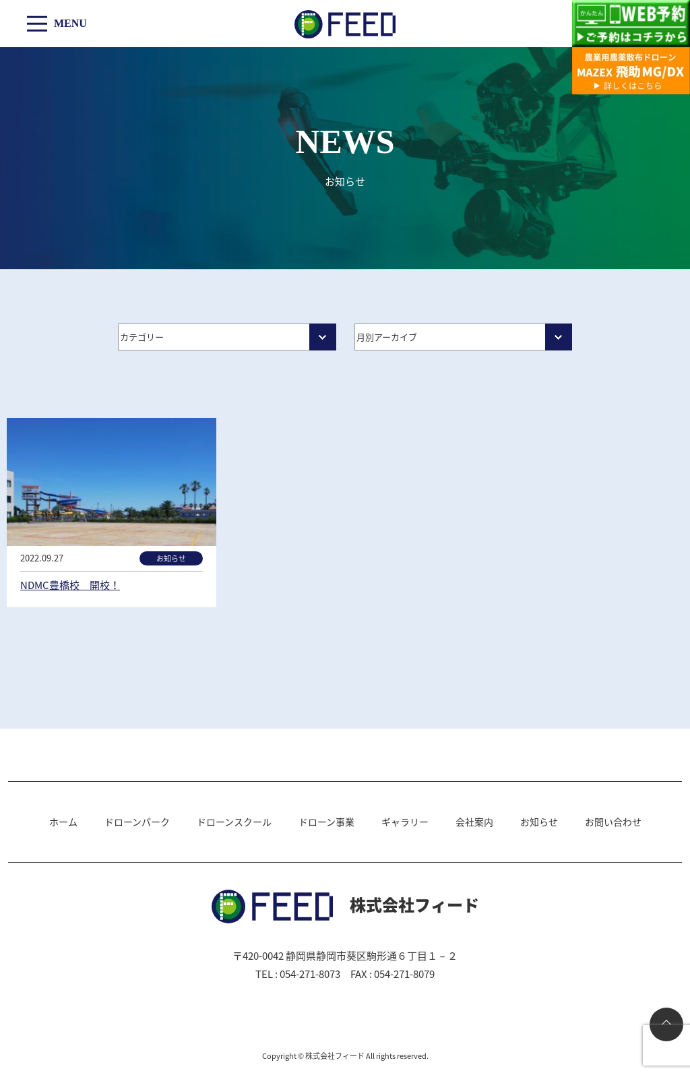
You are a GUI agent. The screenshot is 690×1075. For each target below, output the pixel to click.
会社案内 (474, 821)
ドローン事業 (326, 821)
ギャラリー (405, 821)
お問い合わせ (613, 821)
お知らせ (539, 821)
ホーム (63, 821)
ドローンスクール (234, 821)
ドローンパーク (137, 821)
